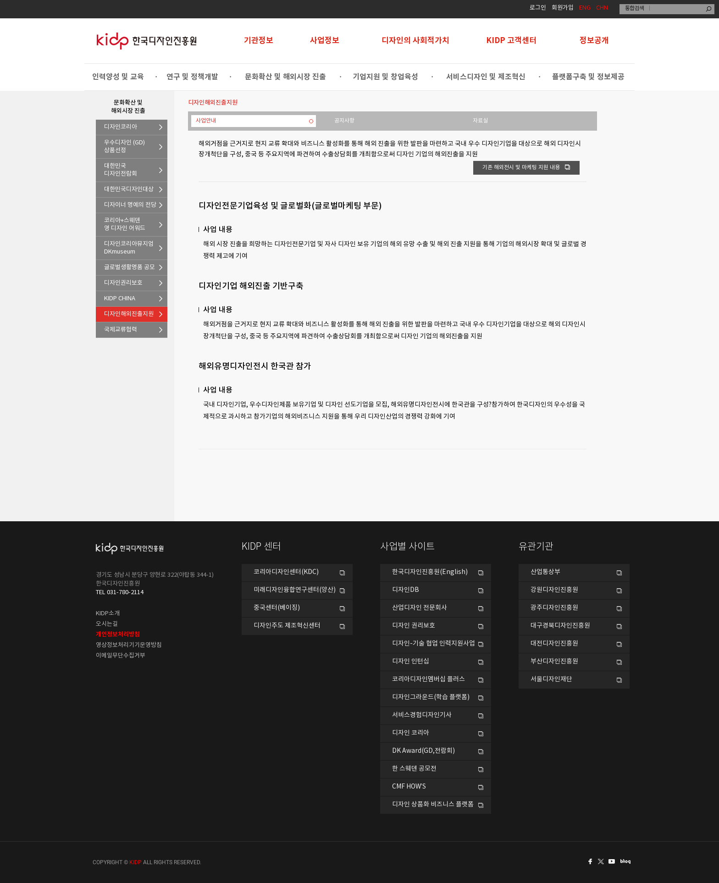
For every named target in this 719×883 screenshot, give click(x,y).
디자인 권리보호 (413, 625)
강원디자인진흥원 (554, 590)
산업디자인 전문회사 (419, 608)
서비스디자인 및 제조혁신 (485, 77)
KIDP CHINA (119, 298)
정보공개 (594, 40)
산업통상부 (545, 572)
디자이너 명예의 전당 (130, 205)
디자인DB (405, 590)
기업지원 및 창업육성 (385, 77)
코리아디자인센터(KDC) (286, 572)
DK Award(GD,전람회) (423, 751)
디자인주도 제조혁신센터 (287, 625)
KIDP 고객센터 (511, 40)
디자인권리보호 (123, 283)
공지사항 (344, 121)
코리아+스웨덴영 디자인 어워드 (124, 224)
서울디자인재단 (551, 679)
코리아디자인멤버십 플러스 (428, 679)
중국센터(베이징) (277, 608)
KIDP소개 (108, 613)
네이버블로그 (627, 861)
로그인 (538, 8)
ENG (585, 8)
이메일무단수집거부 (120, 655)
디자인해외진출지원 (129, 314)
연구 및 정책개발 (192, 77)
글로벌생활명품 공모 (129, 267)
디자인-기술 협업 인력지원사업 (433, 643)
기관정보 (258, 40)
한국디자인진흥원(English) (430, 572)
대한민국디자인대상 (129, 189)
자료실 (480, 121)
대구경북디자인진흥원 (560, 625)
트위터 (601, 861)
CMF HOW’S (409, 786)
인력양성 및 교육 (118, 77)
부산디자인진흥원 (554, 661)
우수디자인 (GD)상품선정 (124, 146)
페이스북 (588, 861)
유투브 (614, 861)
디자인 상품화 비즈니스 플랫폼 (433, 804)
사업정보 (324, 40)
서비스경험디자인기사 (422, 715)
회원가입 (563, 8)
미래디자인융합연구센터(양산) (295, 590)
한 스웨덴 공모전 (414, 769)
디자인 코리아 (410, 733)
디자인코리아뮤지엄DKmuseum (129, 248)
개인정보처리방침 (118, 634)
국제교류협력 (120, 329)
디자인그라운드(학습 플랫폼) (431, 697)
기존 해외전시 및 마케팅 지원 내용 (526, 168)
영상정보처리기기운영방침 (129, 645)
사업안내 (206, 121)
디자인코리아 (120, 127)
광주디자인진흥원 (554, 608)
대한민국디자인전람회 (120, 170)
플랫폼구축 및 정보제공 (588, 77)
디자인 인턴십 (410, 661)
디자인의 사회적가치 (415, 40)
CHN (602, 8)
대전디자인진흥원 (554, 643)
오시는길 (107, 624)
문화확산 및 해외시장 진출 (285, 77)
